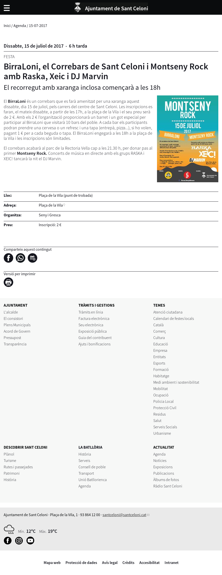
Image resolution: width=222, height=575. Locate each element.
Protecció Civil (164, 407)
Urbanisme (162, 433)
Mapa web (52, 562)
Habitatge (161, 375)
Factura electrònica (93, 318)
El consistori (13, 318)
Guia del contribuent (95, 337)
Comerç (159, 331)
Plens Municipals (17, 324)
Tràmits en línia (90, 312)
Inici (7, 25)
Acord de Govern (17, 331)
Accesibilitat (149, 562)
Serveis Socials (165, 426)
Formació (161, 369)
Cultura (159, 337)
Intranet (172, 562)
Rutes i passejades (18, 466)
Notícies (159, 460)
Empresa (160, 350)
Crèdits (128, 562)
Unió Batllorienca (92, 479)
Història (10, 479)
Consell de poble (92, 466)
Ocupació (161, 394)
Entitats (159, 356)
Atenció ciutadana (168, 312)
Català (158, 324)
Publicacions (163, 473)
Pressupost (12, 337)
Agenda (19, 25)
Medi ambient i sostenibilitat (176, 382)
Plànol (9, 454)
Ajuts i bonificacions (94, 343)
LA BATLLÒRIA (90, 447)
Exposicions (162, 466)
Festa (9, 56)
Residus (159, 414)
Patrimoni (12, 473)
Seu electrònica (90, 324)
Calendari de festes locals (173, 318)
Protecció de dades (81, 562)
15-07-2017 (38, 25)
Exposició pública (92, 331)
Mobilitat (160, 388)
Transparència (15, 343)
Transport (86, 473)
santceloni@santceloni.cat (124, 514)
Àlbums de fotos (166, 479)
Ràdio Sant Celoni (167, 486)
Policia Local (163, 401)
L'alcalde (11, 312)
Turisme (10, 460)
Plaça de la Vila (51, 205)
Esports (159, 363)
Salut (157, 420)
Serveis (84, 460)
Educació (160, 343)
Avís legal (110, 562)
